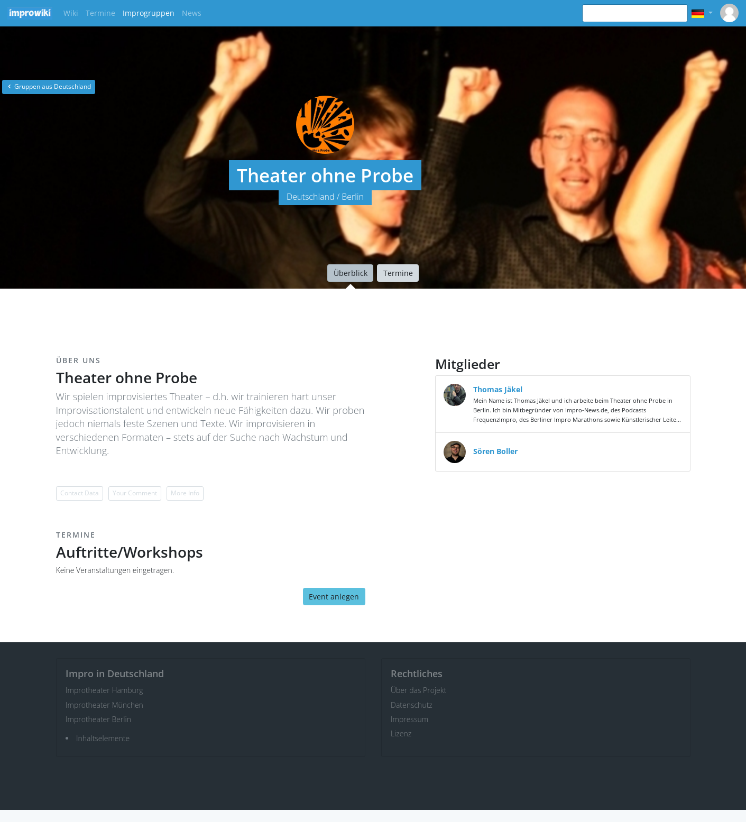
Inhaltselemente (103, 738)
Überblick (350, 273)
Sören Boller (495, 451)
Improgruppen (148, 13)
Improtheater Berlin (98, 719)
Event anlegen (334, 597)
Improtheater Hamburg (104, 690)
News (191, 13)
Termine (100, 13)
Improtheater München (104, 705)
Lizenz (401, 733)
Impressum (409, 719)
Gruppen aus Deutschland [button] (48, 86)
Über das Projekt (418, 690)
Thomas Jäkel (497, 389)
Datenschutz (411, 705)
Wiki (70, 13)
